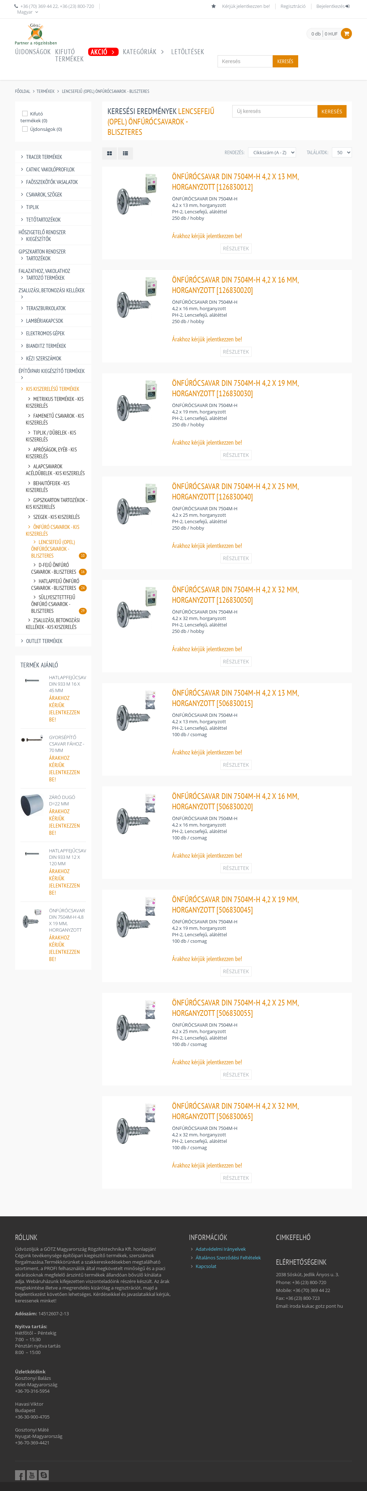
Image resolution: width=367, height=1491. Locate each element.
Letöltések (187, 51)
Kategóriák (145, 51)
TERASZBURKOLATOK (42, 308)
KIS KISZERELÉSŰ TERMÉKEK (49, 388)
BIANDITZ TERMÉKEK (42, 345)
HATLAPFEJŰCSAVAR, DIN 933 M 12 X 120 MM (71, 857)
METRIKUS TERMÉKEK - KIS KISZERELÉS (55, 402)
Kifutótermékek (69, 55)
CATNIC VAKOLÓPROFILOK (47, 169)
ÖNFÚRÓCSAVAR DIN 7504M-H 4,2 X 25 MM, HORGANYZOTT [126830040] (235, 491)
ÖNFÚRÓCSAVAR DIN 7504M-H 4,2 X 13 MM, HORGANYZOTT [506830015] (235, 697)
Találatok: (317, 152)
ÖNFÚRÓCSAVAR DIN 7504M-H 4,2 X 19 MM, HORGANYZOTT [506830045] (235, 904)
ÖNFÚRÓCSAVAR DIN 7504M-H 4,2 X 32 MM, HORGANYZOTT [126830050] (235, 594)
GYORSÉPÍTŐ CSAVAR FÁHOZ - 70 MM (66, 743)
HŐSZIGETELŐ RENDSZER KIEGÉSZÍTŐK (42, 235)
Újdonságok (33, 51)
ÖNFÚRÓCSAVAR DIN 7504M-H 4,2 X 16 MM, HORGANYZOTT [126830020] (235, 284)
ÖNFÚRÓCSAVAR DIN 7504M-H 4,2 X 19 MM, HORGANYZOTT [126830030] (235, 388)
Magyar (28, 12)
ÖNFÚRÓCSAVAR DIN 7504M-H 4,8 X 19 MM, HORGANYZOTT (67, 920)
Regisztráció (293, 6)
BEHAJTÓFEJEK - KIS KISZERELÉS (48, 486)
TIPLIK (29, 207)
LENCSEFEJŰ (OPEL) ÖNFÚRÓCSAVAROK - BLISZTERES (105, 91)
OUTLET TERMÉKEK (40, 641)
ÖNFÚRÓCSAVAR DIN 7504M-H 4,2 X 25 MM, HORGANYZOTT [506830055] (235, 1007)
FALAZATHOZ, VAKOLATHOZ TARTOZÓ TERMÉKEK (44, 274)
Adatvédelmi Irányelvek (221, 1249)
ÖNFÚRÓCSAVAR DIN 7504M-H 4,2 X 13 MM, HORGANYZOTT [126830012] (235, 181)
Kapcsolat (206, 1266)
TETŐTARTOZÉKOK (40, 219)
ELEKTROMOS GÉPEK (42, 333)
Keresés (285, 61)
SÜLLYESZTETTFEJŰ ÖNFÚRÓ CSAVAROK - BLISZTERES (59, 604)
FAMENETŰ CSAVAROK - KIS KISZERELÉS (55, 419)
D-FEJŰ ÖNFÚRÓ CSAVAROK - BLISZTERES (59, 568)
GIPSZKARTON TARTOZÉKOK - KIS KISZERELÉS (56, 503)
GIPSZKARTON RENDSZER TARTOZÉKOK (42, 255)
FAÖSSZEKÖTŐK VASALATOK (48, 182)
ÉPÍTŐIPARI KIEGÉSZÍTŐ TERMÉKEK (52, 371)
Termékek (45, 91)
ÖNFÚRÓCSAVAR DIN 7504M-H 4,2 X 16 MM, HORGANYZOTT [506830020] (235, 801)
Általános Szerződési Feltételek (228, 1257)
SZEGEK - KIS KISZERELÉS (53, 516)
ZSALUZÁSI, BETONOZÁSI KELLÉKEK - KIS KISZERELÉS (53, 623)
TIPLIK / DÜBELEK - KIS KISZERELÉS (51, 436)
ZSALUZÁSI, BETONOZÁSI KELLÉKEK (52, 290)
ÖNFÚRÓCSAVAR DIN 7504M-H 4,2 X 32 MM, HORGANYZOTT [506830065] (235, 1110)
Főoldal (22, 91)
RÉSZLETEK (236, 248)
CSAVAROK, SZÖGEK (40, 194)
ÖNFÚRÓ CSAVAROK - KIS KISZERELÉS (52, 530)
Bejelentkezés (333, 6)
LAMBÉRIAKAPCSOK (41, 320)
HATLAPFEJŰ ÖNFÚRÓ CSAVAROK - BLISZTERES (59, 584)
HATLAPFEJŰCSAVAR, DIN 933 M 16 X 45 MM (71, 684)
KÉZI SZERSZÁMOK (40, 358)
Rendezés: (234, 152)
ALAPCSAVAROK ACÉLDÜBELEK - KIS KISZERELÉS (55, 470)
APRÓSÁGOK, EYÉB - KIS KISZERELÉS (51, 453)
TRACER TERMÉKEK (40, 156)
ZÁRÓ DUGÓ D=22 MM (62, 800)
